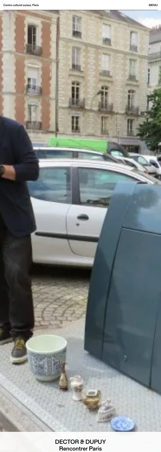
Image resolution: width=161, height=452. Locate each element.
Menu (153, 5)
